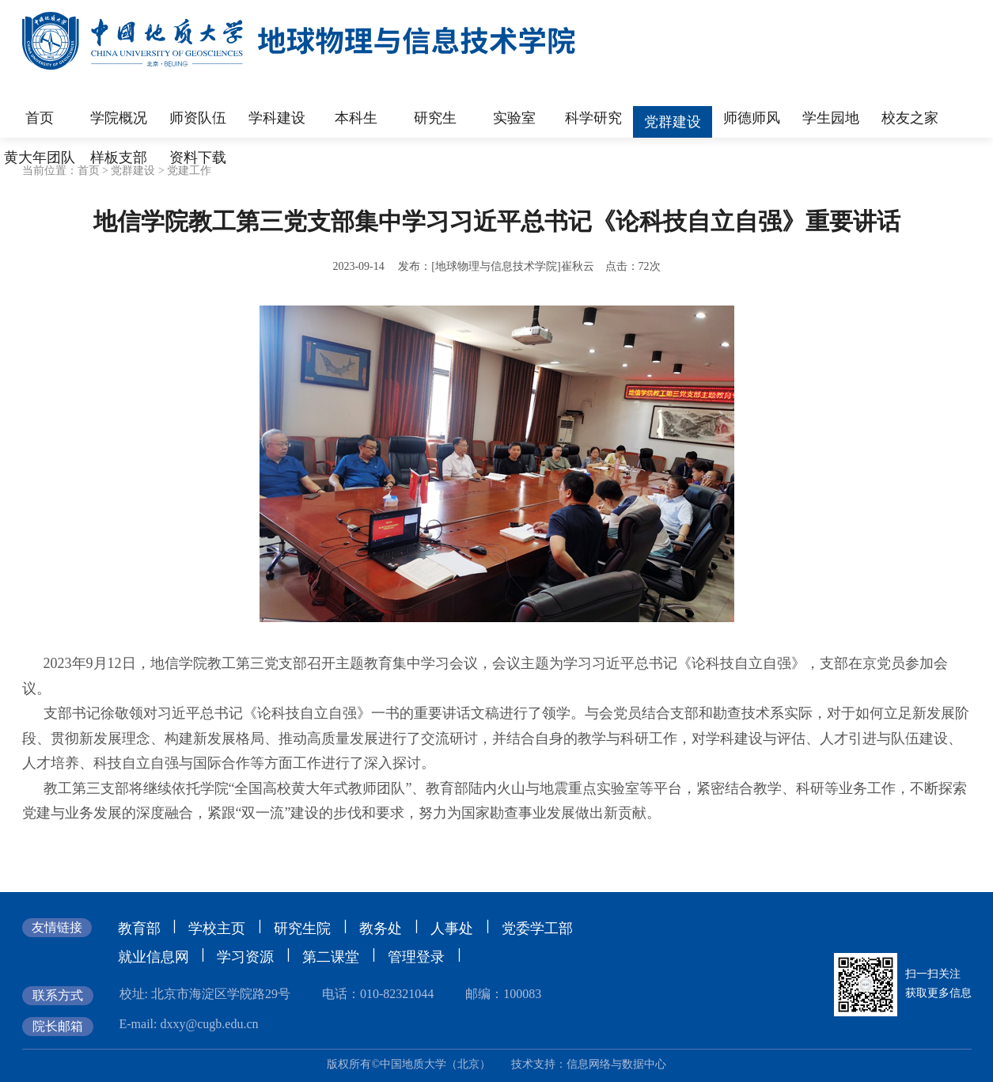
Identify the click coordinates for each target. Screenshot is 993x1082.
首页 (89, 171)
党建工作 (189, 171)
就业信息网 (153, 957)
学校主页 (216, 928)
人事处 (451, 928)
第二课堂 (330, 957)
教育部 (139, 928)
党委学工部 (537, 928)
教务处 (380, 928)
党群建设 (133, 171)
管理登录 (416, 957)
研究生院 (302, 928)
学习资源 (245, 957)
